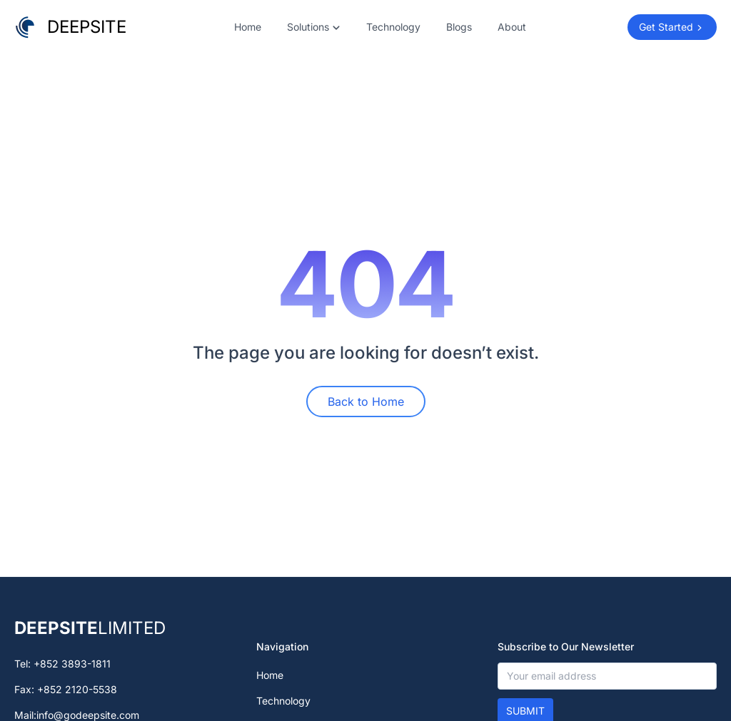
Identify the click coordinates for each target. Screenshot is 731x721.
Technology (393, 27)
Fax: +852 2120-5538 (65, 689)
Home (247, 27)
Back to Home (366, 401)
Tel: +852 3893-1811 (62, 664)
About (512, 27)
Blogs (459, 27)
